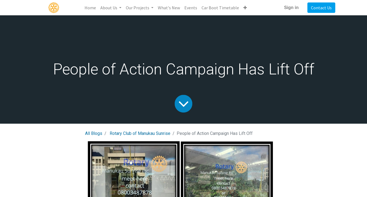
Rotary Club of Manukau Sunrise (140, 133)
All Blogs (93, 133)
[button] (245, 7)
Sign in (291, 7)
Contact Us (321, 7)
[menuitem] (90, 7)
